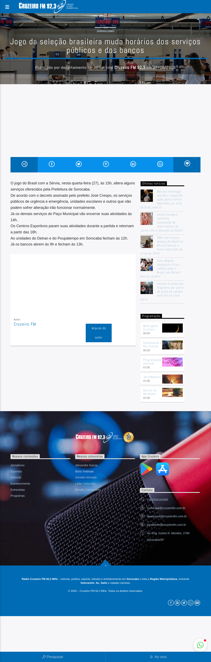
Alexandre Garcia (86, 465)
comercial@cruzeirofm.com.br (166, 508)
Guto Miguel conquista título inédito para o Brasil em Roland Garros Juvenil (161, 268)
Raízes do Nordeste (150, 392)
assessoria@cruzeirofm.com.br (167, 516)
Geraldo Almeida (86, 477)
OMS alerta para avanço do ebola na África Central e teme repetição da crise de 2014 (162, 245)
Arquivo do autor (99, 333)
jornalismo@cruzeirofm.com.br (166, 524)
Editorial (16, 477)
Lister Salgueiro (85, 483)
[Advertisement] (105, 126)
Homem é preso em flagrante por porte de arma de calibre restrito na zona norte (162, 291)
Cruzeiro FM (25, 324)
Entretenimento (20, 483)
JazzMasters (152, 377)
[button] (200, 645)
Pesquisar (52, 657)
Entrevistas (18, 489)
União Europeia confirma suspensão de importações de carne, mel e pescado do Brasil (162, 222)
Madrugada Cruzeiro (150, 328)
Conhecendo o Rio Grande (152, 344)
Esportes (16, 471)
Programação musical (152, 361)
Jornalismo (105, 31)
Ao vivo (158, 657)
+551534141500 (157, 499)
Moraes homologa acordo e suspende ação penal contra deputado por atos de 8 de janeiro (162, 199)
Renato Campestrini (88, 489)
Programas (18, 495)
